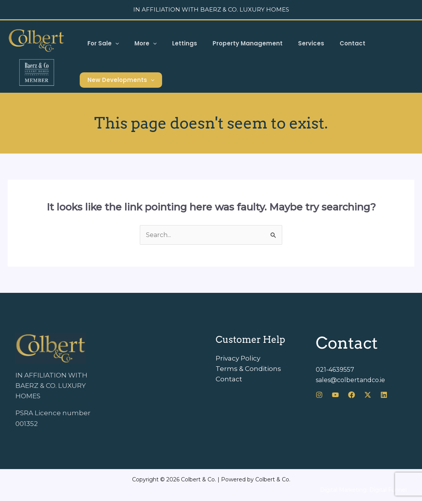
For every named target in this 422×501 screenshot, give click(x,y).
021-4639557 (336, 370)
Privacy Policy (238, 359)
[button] (113, 43)
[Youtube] (335, 395)
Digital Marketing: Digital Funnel (363, 490)
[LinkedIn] (383, 395)
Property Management (234, 43)
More (140, 43)
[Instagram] (319, 395)
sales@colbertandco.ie (354, 380)
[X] (367, 395)
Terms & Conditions (248, 369)
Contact (331, 43)
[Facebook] (351, 395)
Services (294, 43)
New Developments (118, 80)
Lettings (175, 43)
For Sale (101, 43)
